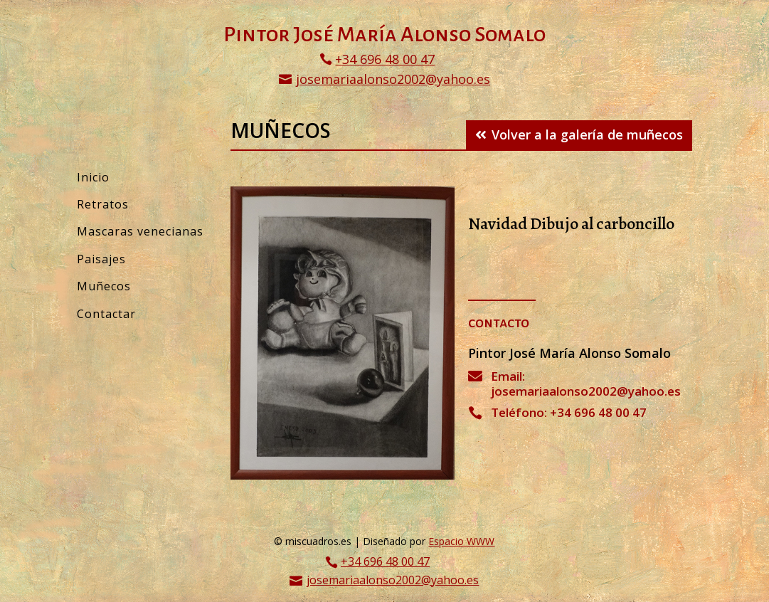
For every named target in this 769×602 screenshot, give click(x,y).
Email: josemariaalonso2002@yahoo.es (586, 383)
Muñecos (104, 286)
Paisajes (101, 259)
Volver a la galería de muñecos (587, 134)
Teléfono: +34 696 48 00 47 (569, 412)
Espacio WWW (461, 541)
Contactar (106, 314)
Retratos (103, 204)
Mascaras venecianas (140, 231)
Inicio (93, 177)
